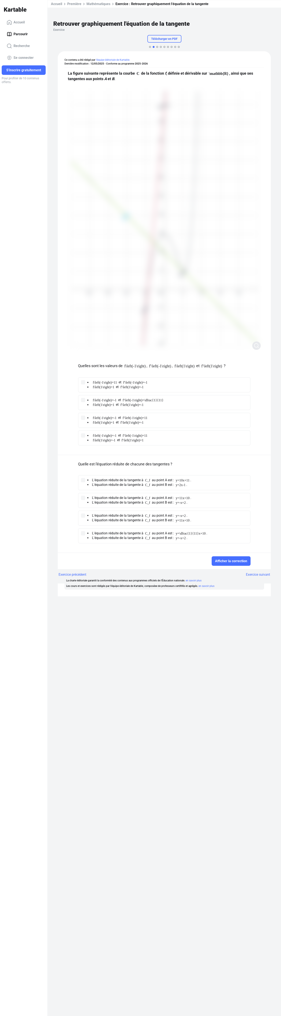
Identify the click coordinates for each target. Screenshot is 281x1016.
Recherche (18, 46)
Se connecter (20, 57)
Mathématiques (98, 4)
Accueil (16, 22)
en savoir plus (193, 580)
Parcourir (17, 34)
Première (74, 4)
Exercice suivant (258, 575)
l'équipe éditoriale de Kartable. (113, 59)
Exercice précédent (72, 575)
